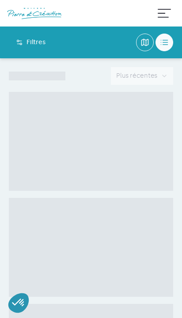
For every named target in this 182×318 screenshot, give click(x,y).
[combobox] (142, 76)
